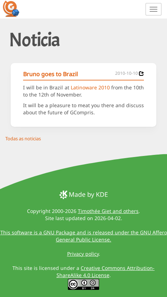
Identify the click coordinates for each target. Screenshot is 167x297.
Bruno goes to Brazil (50, 74)
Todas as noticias (23, 138)
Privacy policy (83, 253)
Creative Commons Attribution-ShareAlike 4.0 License (105, 271)
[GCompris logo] (15, 8)
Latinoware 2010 (90, 87)
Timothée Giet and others (108, 211)
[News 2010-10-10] (141, 73)
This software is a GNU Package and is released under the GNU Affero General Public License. (83, 236)
